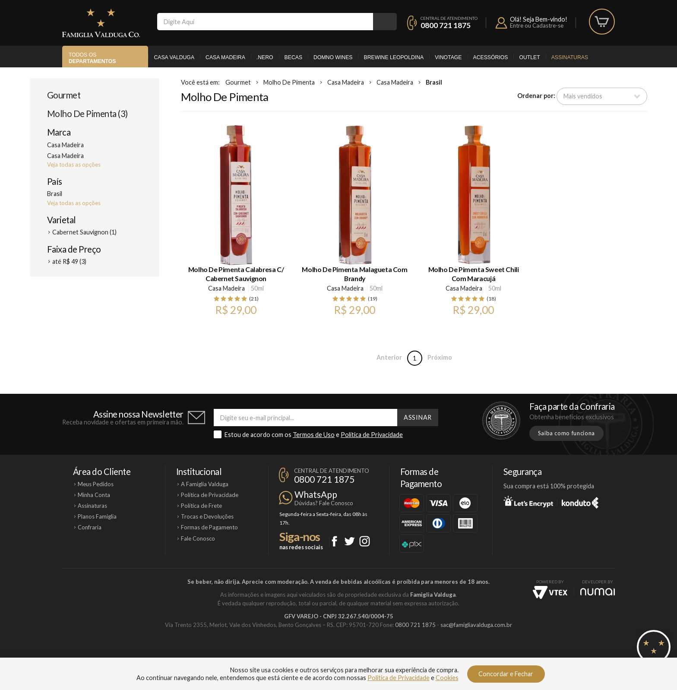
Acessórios (490, 57)
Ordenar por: (536, 95)
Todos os (92, 58)
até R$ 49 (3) (69, 261)
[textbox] (265, 21)
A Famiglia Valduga (204, 484)
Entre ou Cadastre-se (536, 25)
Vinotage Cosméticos (467, 654)
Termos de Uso (314, 434)
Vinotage (448, 57)
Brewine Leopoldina (394, 57)
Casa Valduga (174, 57)
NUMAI (597, 591)
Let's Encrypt (528, 501)
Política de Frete (201, 505)
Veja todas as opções (74, 164)
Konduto (580, 501)
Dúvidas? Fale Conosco (323, 503)
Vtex (550, 592)
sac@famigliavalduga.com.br (476, 624)
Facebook (334, 541)
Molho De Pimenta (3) (87, 113)
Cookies (447, 677)
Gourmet (63, 95)
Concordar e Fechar (505, 673)
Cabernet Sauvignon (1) (84, 232)
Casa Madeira (225, 57)
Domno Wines (332, 57)
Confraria (89, 527)
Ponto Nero (364, 654)
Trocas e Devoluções (207, 516)
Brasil (434, 82)
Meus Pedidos (96, 484)
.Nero (264, 57)
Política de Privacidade (372, 434)
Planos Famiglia (97, 516)
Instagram (364, 541)
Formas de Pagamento (209, 527)
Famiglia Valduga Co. (101, 23)
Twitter (349, 541)
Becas (293, 57)
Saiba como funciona (566, 433)
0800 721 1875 (446, 25)
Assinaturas (569, 57)
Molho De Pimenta (289, 82)
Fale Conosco (198, 538)
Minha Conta (94, 494)
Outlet (529, 57)
